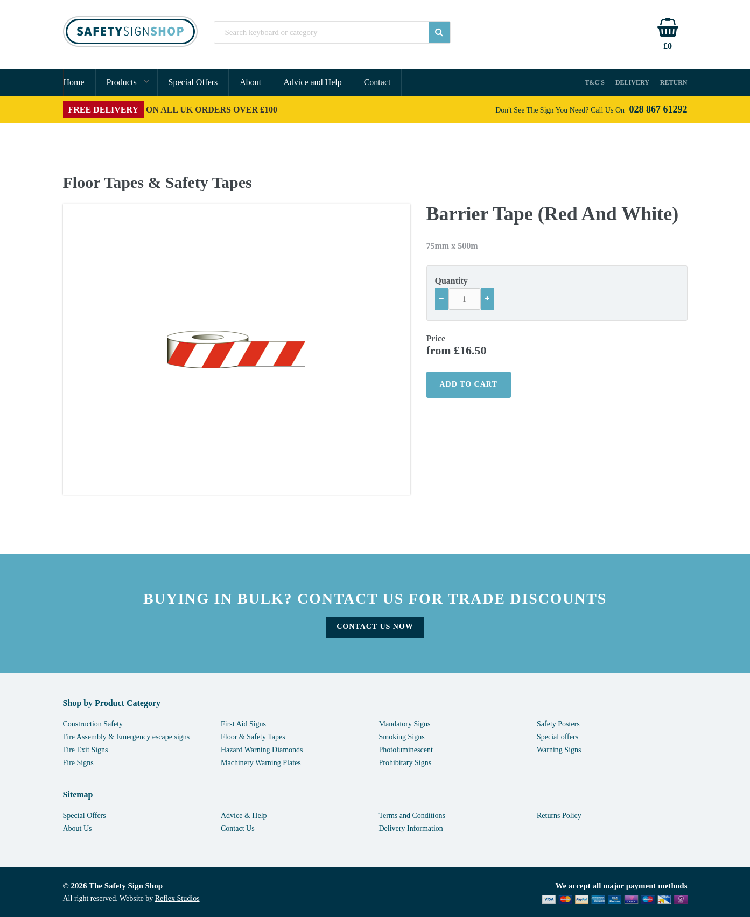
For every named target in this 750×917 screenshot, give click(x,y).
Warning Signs (559, 750)
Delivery (632, 82)
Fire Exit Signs (85, 750)
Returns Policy (559, 815)
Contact (377, 82)
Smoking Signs (402, 737)
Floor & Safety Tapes (253, 737)
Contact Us (238, 828)
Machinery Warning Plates (261, 763)
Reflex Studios (177, 898)
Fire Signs (78, 763)
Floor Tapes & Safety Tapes (157, 182)
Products (122, 82)
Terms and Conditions (412, 815)
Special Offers (193, 82)
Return (674, 82)
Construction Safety (93, 724)
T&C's (595, 82)
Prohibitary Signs (405, 763)
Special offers (557, 737)
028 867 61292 (658, 109)
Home (74, 82)
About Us (77, 828)
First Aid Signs (243, 724)
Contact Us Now (375, 626)
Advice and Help (312, 82)
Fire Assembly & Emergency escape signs (126, 737)
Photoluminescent (406, 750)
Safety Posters (558, 724)
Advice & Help (244, 815)
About (250, 82)
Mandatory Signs (405, 724)
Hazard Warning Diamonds (262, 750)
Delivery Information (411, 828)
